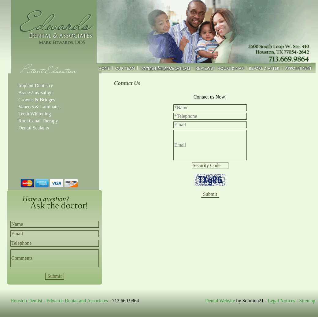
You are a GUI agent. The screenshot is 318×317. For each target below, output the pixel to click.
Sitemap (307, 300)
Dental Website (220, 300)
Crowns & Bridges (36, 99)
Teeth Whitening (34, 113)
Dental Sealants (33, 127)
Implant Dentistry (35, 85)
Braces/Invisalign (35, 92)
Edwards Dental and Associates (77, 300)
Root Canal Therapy (38, 120)
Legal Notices (281, 300)
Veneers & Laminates (39, 106)
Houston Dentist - (28, 300)
